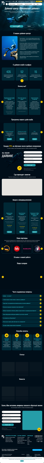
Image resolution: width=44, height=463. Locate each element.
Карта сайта (23, 454)
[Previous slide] (3, 277)
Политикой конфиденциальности (29, 458)
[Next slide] (41, 277)
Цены (28, 438)
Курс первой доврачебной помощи (22, 440)
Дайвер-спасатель (20, 441)
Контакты (28, 440)
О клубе (28, 437)
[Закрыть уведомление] (43, 457)
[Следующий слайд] (42, 102)
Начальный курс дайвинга (21, 437)
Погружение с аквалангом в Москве (10, 437)
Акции (28, 442)
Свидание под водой (8, 438)
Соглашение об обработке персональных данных (29, 455)
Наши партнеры (29, 441)
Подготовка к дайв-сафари (9, 441)
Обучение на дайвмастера (21, 442)
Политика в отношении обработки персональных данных (38, 455)
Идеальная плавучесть (20, 438)
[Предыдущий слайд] (2, 102)
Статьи (28, 444)
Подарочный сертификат (9, 440)
